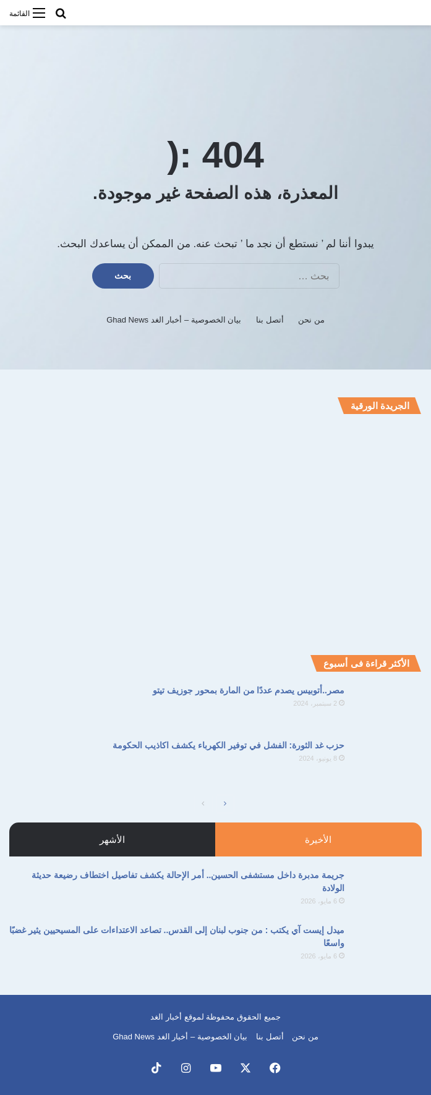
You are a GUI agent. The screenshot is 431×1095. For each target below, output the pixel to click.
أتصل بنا (270, 319)
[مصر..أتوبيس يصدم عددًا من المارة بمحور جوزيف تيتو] (388, 707)
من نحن (311, 319)
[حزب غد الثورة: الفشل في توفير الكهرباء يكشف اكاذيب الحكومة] (388, 762)
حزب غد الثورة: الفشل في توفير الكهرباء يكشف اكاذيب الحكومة (228, 745)
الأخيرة (318, 839)
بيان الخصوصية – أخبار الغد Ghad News (173, 319)
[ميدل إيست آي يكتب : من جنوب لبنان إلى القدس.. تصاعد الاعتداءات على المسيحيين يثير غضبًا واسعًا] (388, 947)
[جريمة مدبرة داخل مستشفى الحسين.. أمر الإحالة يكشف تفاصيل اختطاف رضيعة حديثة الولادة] (388, 892)
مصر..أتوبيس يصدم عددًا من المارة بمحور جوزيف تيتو (248, 690)
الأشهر (112, 839)
